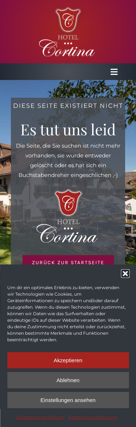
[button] (125, 273)
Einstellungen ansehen (68, 400)
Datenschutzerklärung (40, 417)
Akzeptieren (68, 360)
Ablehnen (68, 380)
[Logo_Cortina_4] (68, 8)
